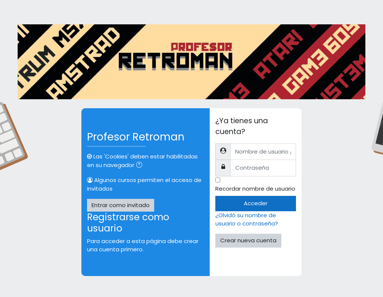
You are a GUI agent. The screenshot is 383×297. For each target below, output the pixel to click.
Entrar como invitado (121, 205)
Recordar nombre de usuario (255, 189)
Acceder (255, 203)
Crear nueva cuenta (248, 240)
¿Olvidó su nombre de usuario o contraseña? (246, 219)
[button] (141, 165)
